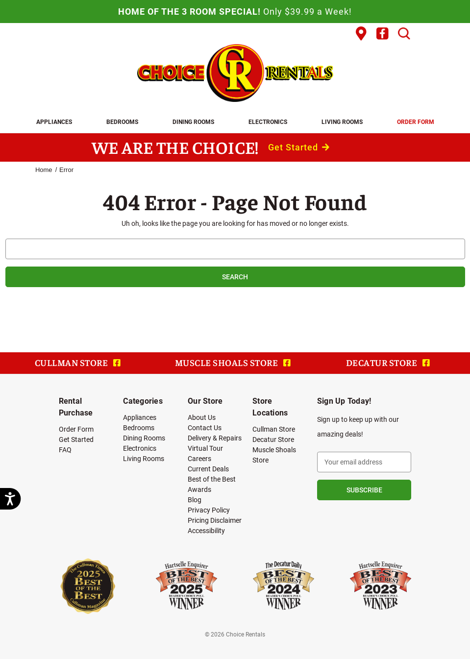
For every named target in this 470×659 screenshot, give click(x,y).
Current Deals (208, 468)
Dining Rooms (193, 121)
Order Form (415, 121)
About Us (202, 417)
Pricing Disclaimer (215, 520)
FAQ (65, 449)
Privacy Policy (209, 509)
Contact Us (205, 427)
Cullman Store (273, 429)
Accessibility (206, 530)
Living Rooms (342, 121)
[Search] (404, 34)
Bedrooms (122, 121)
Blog (194, 499)
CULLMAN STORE (78, 362)
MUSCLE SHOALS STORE (233, 362)
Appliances (54, 121)
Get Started (298, 147)
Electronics (267, 121)
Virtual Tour (205, 448)
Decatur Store (273, 439)
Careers (199, 458)
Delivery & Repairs (215, 437)
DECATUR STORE (388, 362)
